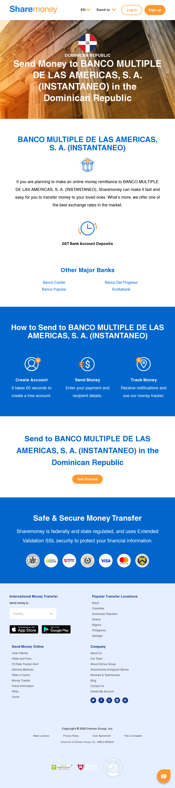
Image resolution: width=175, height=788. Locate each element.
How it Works (20, 653)
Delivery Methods (22, 670)
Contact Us (97, 686)
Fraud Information (23, 686)
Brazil (95, 603)
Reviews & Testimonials (105, 675)
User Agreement (102, 736)
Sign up (155, 10)
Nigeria (96, 625)
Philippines (99, 630)
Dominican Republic (104, 614)
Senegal (97, 636)
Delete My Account (102, 692)
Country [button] (18, 614)
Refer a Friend (21, 675)
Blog (93, 681)
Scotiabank (121, 289)
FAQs (15, 692)
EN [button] (83, 10)
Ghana (96, 620)
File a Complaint (133, 736)
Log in (132, 10)
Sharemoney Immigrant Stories (109, 670)
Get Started (87, 479)
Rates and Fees (21, 659)
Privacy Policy (71, 736)
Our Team (96, 659)
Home (15, 697)
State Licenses (41, 736)
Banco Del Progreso (121, 282)
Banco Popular (54, 289)
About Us (96, 653)
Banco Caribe (54, 282)
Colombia (98, 609)
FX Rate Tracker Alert (25, 664)
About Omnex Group (103, 664)
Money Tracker (21, 681)
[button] (106, 9)
